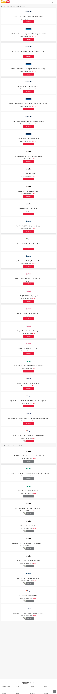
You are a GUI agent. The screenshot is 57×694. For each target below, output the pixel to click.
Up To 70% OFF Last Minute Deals (28, 243)
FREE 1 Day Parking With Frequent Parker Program (28, 51)
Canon (17, 686)
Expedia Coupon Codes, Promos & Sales (28, 261)
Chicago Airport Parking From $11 (28, 86)
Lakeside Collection (20, 690)
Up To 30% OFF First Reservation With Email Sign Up (28, 400)
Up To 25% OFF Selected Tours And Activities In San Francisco (28, 473)
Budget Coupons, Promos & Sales (28, 383)
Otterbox (32, 686)
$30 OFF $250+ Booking (28, 525)
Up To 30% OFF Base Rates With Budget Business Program (28, 418)
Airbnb (33, 281)
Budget (33, 385)
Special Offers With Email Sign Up (28, 138)
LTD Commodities (34, 690)
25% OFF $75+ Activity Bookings (28, 578)
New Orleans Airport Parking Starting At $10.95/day (28, 69)
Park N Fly (33, 19)
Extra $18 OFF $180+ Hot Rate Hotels (28, 508)
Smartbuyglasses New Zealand (8, 686)
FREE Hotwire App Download (28, 191)
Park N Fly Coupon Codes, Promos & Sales (28, 16)
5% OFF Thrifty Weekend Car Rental (28, 560)
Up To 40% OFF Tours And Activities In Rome (28, 366)
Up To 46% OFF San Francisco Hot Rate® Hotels (28, 456)
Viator (34, 368)
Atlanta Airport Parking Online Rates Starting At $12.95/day (28, 103)
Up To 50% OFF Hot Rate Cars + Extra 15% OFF (28, 543)
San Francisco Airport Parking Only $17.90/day (28, 121)
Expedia (33, 228)
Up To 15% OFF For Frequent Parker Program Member (28, 34)
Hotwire (33, 158)
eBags (45, 686)
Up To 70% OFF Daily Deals (28, 208)
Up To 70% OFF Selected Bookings (28, 226)
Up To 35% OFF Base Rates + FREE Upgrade (28, 613)
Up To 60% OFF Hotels (28, 173)
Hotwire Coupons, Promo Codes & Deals (28, 156)
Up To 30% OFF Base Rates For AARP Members (28, 435)
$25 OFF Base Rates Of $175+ (28, 595)
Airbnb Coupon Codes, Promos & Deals (28, 278)
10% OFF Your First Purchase (28, 491)
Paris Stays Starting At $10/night (28, 313)
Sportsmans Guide (48, 690)
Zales (3, 690)
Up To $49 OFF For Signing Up (28, 296)
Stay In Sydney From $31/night (28, 348)
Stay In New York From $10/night (28, 331)
